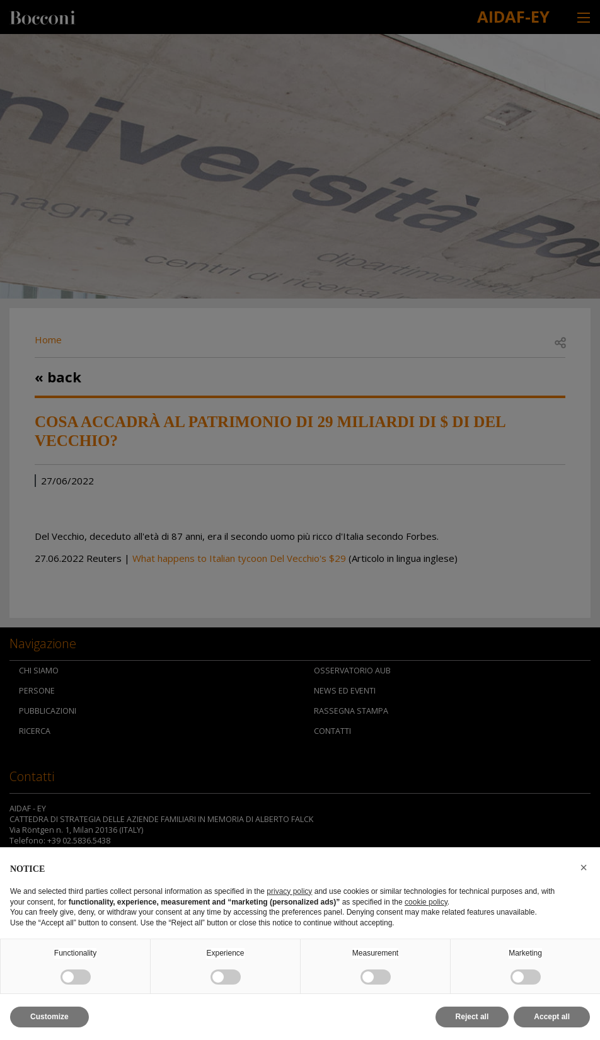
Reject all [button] (472, 1016)
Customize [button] (49, 1016)
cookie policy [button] (426, 902)
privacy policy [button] (289, 891)
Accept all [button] (552, 1016)
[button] (584, 867)
